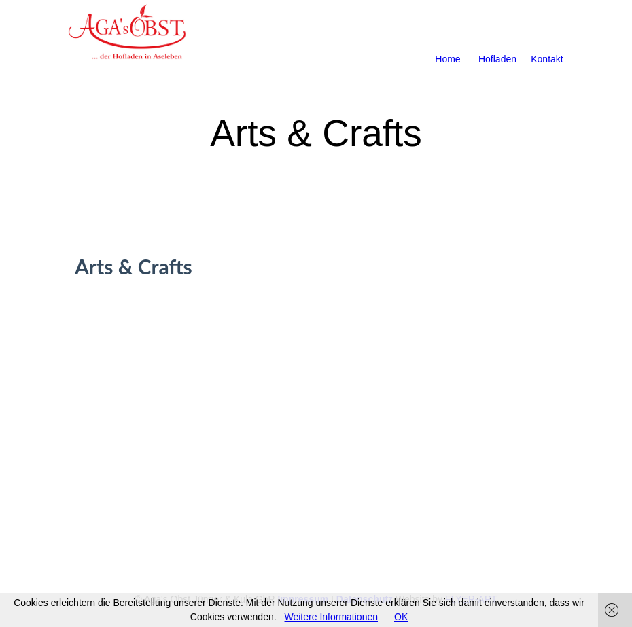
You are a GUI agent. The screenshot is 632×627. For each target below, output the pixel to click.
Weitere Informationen (331, 616)
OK (401, 616)
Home (447, 42)
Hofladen (497, 42)
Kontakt (547, 42)
